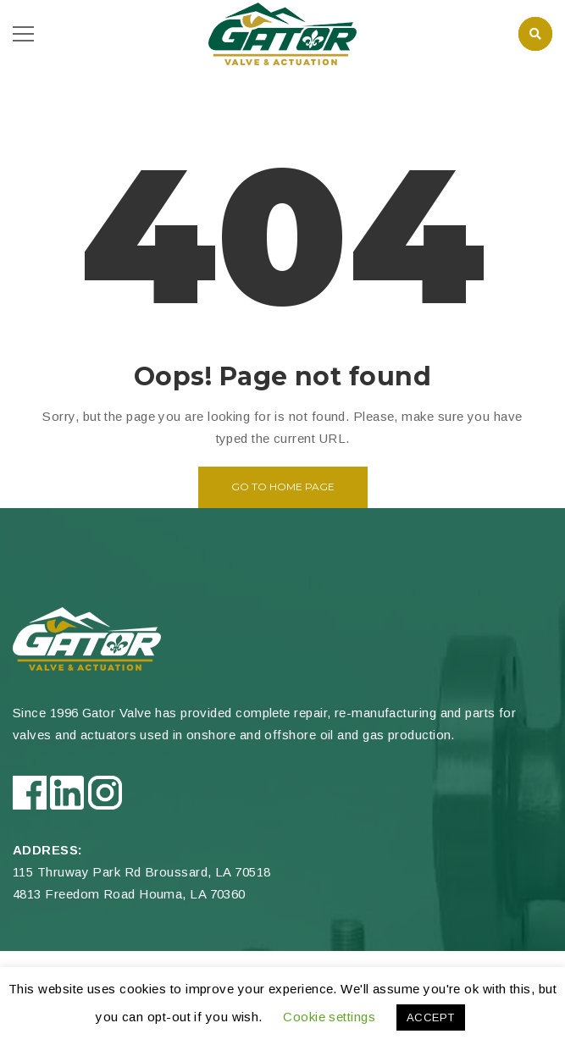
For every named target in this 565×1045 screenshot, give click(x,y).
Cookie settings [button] (329, 1016)
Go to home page (283, 486)
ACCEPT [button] (431, 1017)
